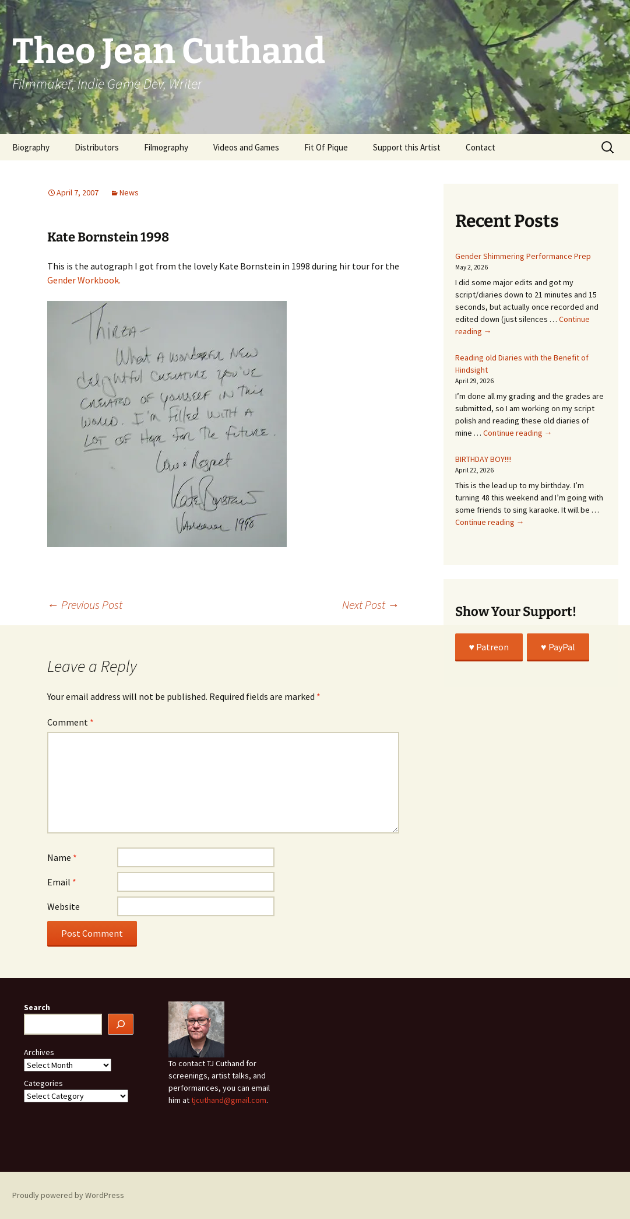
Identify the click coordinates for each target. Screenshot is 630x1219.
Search (37, 1007)
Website (63, 906)
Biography (31, 147)
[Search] (120, 1024)
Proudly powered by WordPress (68, 1195)
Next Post (370, 604)
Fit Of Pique (326, 147)
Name (62, 857)
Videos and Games (246, 147)
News (129, 192)
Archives (39, 1052)
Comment (70, 722)
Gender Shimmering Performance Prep (523, 256)
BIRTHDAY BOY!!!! (483, 459)
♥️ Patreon (489, 647)
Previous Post (84, 604)
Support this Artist (407, 147)
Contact (480, 147)
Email (61, 882)
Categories (43, 1083)
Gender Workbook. (84, 280)
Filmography (166, 147)
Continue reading (517, 433)
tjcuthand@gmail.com (228, 1100)
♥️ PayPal (558, 647)
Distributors (97, 147)
